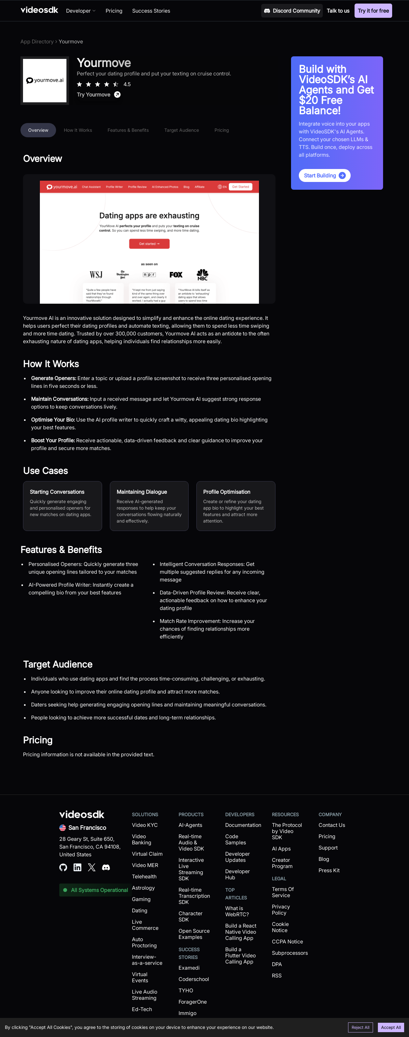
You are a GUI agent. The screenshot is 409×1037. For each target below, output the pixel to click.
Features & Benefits (128, 130)
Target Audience (181, 130)
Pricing (222, 130)
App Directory (37, 41)
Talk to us (338, 10)
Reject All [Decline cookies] (360, 1027)
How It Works (78, 130)
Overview (38, 130)
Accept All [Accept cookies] (391, 1027)
